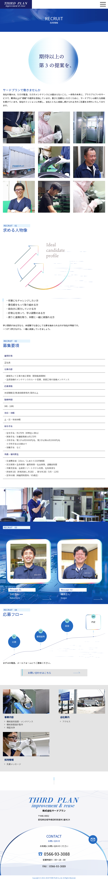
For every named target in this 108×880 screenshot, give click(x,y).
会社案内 (64, 717)
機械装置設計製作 (15, 724)
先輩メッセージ (14, 764)
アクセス (66, 721)
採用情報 (9, 759)
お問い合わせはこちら (39, 672)
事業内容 (9, 717)
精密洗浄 (11, 727)
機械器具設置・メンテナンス (20, 721)
